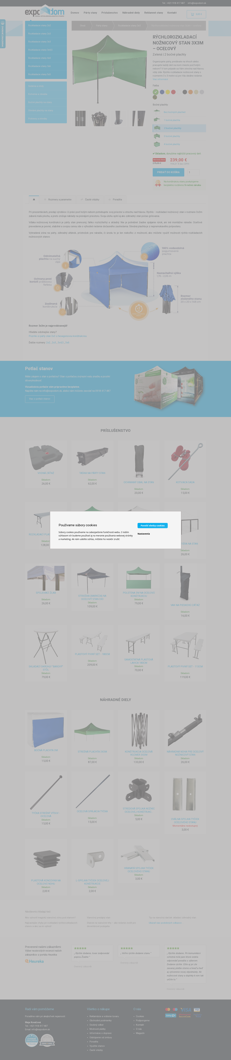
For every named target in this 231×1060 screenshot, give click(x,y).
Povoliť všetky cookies (153, 525)
